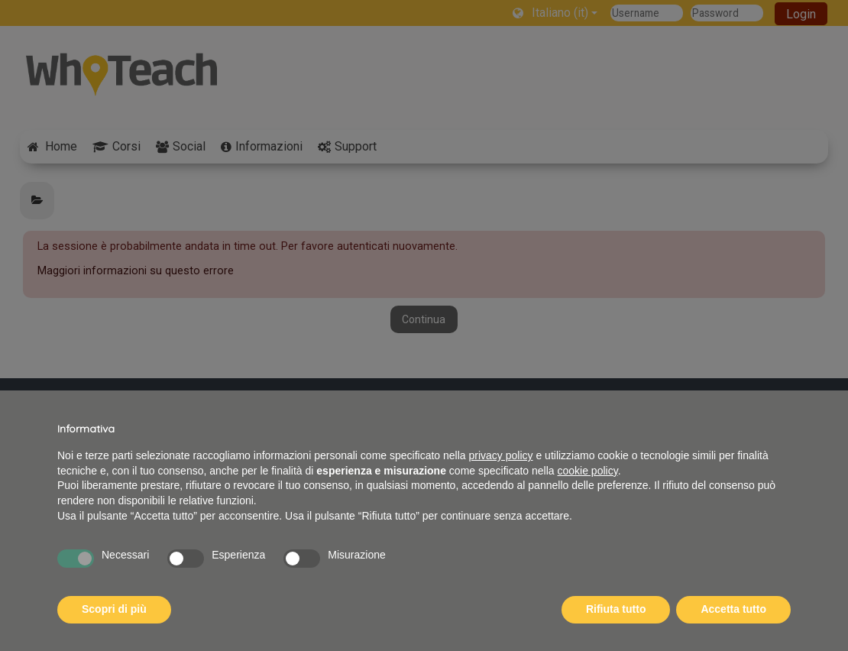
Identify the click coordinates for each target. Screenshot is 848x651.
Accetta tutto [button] (733, 609)
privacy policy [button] (501, 455)
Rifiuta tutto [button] (616, 609)
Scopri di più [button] (114, 609)
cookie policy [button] (588, 471)
